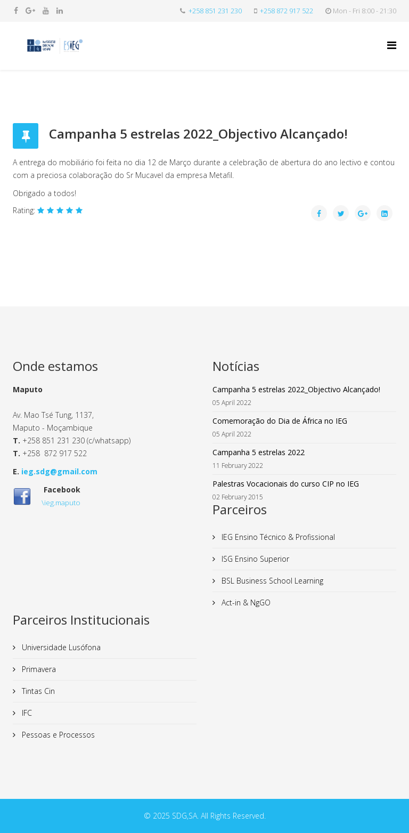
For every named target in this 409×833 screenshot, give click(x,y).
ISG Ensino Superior (254, 559)
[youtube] (46, 10)
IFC (26, 713)
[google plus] (30, 10)
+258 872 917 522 (286, 10)
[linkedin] (59, 10)
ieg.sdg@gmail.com (59, 471)
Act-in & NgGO (245, 602)
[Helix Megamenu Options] (391, 45)
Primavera (38, 669)
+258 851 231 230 (215, 10)
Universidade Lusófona (60, 647)
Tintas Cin (37, 691)
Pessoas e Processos (57, 735)
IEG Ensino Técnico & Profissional (277, 537)
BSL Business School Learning (271, 581)
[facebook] (16, 10)
